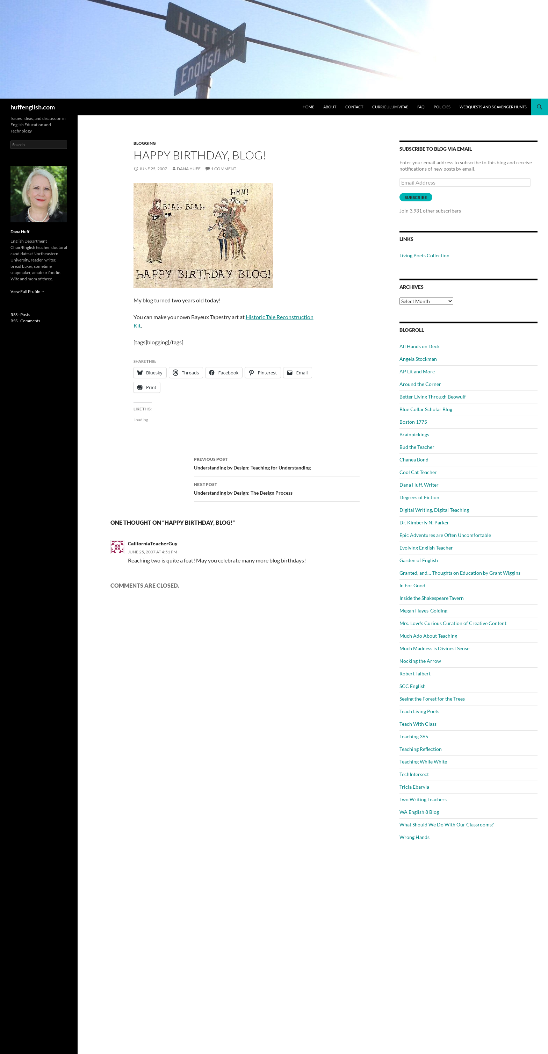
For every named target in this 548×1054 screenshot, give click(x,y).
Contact (354, 107)
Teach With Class (418, 724)
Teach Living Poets (419, 711)
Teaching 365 (413, 736)
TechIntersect (414, 774)
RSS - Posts (20, 314)
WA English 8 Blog (419, 812)
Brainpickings (414, 434)
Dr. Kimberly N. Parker (424, 522)
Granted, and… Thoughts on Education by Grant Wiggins (459, 573)
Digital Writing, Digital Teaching (434, 510)
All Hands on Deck (419, 346)
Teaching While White (423, 762)
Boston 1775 (413, 422)
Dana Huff (189, 168)
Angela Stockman (418, 359)
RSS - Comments (25, 320)
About (329, 107)
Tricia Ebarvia (414, 787)
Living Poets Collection (424, 255)
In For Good (412, 585)
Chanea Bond (413, 460)
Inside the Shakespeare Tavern (431, 598)
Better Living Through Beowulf (432, 397)
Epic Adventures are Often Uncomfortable (445, 535)
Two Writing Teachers (423, 799)
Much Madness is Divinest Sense (434, 648)
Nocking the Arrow (420, 661)
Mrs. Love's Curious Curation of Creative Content (452, 623)
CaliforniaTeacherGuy (153, 543)
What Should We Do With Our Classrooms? (446, 824)
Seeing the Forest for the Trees (432, 699)
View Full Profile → (27, 291)
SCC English (412, 686)
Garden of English (418, 560)
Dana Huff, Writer (419, 485)
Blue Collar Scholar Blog (425, 409)
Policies (442, 107)
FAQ (421, 107)
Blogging (145, 143)
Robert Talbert (415, 673)
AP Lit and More (417, 371)
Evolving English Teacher (426, 548)
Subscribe (416, 197)
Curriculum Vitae (390, 107)
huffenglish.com (32, 107)
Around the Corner (420, 384)
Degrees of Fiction (419, 497)
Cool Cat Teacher (418, 472)
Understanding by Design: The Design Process (277, 488)
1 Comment (223, 168)
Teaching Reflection (420, 749)
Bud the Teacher (416, 447)
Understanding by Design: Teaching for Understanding (277, 463)
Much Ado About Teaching (428, 636)
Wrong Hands (414, 837)
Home (308, 107)
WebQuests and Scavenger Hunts (493, 107)
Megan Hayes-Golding (423, 611)
